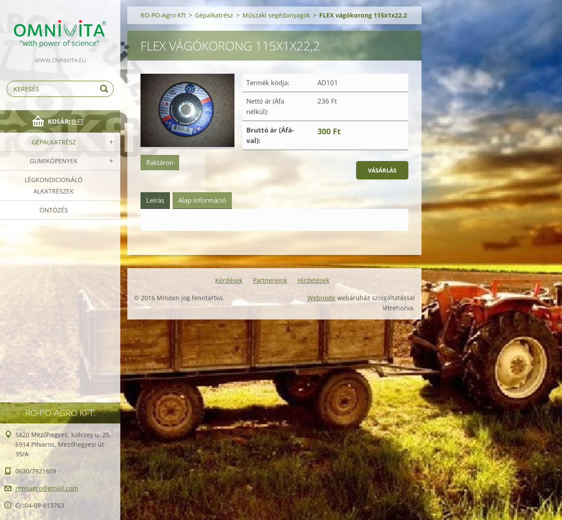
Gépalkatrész (54, 142)
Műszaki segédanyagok (276, 15)
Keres (105, 88)
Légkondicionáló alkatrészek (54, 185)
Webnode (321, 298)
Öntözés (54, 210)
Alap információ (202, 200)
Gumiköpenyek (54, 161)
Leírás (155, 200)
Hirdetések (313, 280)
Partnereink (270, 280)
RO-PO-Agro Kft (163, 15)
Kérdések (228, 280)
